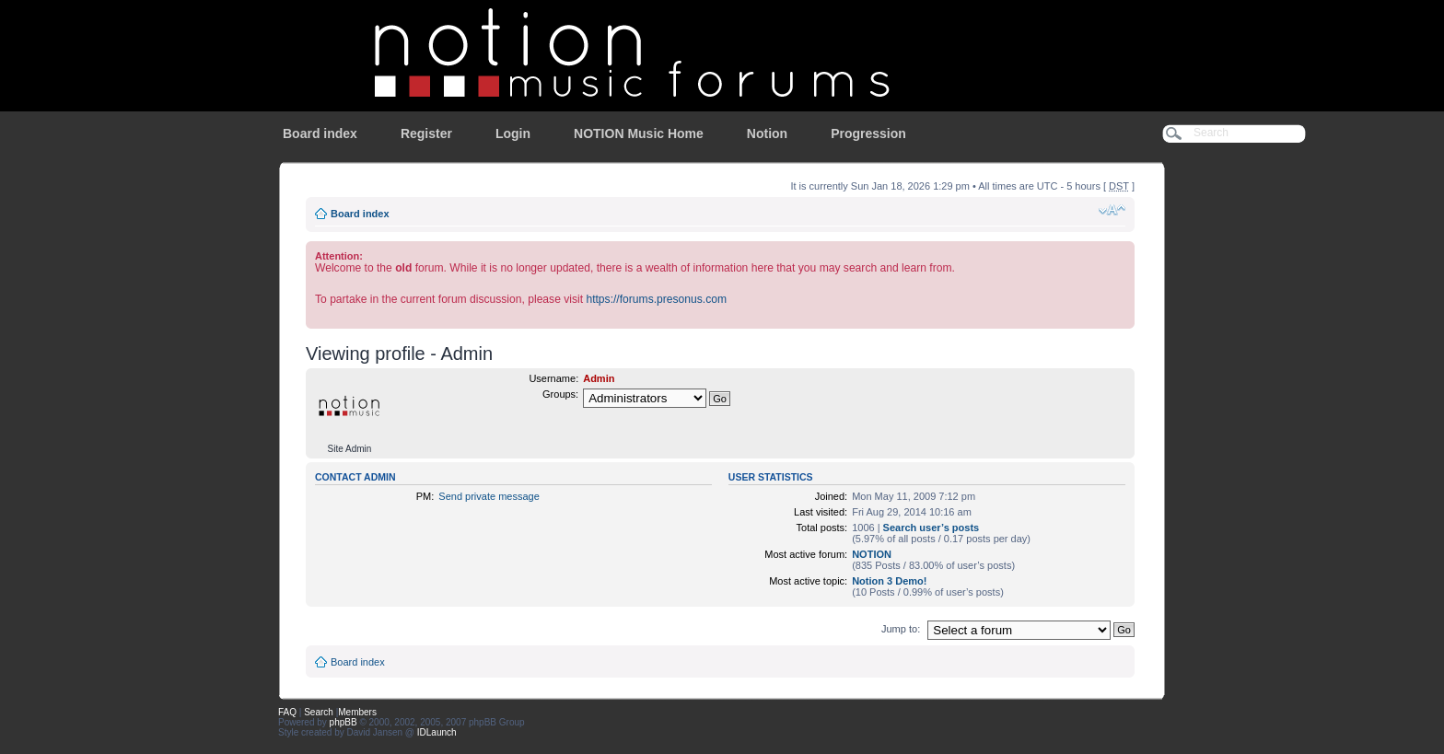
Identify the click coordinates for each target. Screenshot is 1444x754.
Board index (320, 133)
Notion (767, 133)
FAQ (287, 712)
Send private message (488, 496)
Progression (868, 133)
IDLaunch (437, 732)
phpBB (343, 722)
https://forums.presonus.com (656, 299)
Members (357, 712)
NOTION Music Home (639, 133)
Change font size (1112, 210)
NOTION (871, 554)
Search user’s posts (931, 527)
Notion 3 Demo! (889, 580)
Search (318, 712)
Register (426, 133)
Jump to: (900, 628)
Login (512, 133)
